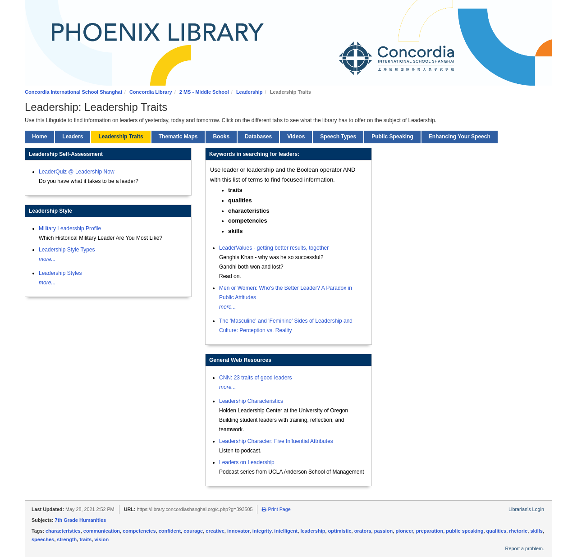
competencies (139, 531)
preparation (430, 531)
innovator (238, 531)
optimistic (340, 531)
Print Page (276, 509)
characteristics (63, 531)
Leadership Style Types (67, 250)
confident (170, 531)
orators (362, 531)
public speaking (464, 531)
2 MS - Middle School (204, 92)
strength (67, 539)
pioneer (404, 531)
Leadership (249, 92)
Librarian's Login (526, 509)
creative (215, 531)
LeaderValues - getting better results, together (274, 248)
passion (383, 531)
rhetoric (518, 531)
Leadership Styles (60, 273)
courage (193, 531)
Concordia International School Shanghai (73, 92)
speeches (43, 539)
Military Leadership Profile (70, 228)
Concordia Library (150, 92)
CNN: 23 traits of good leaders (255, 377)
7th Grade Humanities (80, 520)
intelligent (286, 531)
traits (85, 539)
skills (536, 531)
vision (101, 539)
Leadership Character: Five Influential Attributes (276, 441)
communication (101, 531)
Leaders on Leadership (247, 462)
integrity (262, 531)
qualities (496, 531)
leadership (312, 531)
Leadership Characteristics (251, 401)
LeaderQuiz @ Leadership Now (76, 172)
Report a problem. (524, 548)
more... (47, 259)
